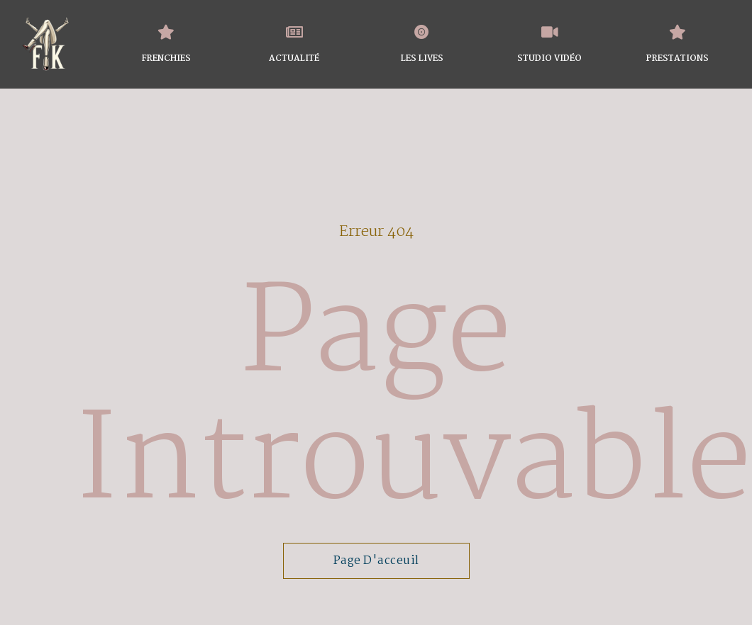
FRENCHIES (166, 59)
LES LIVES (422, 59)
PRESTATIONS (677, 59)
